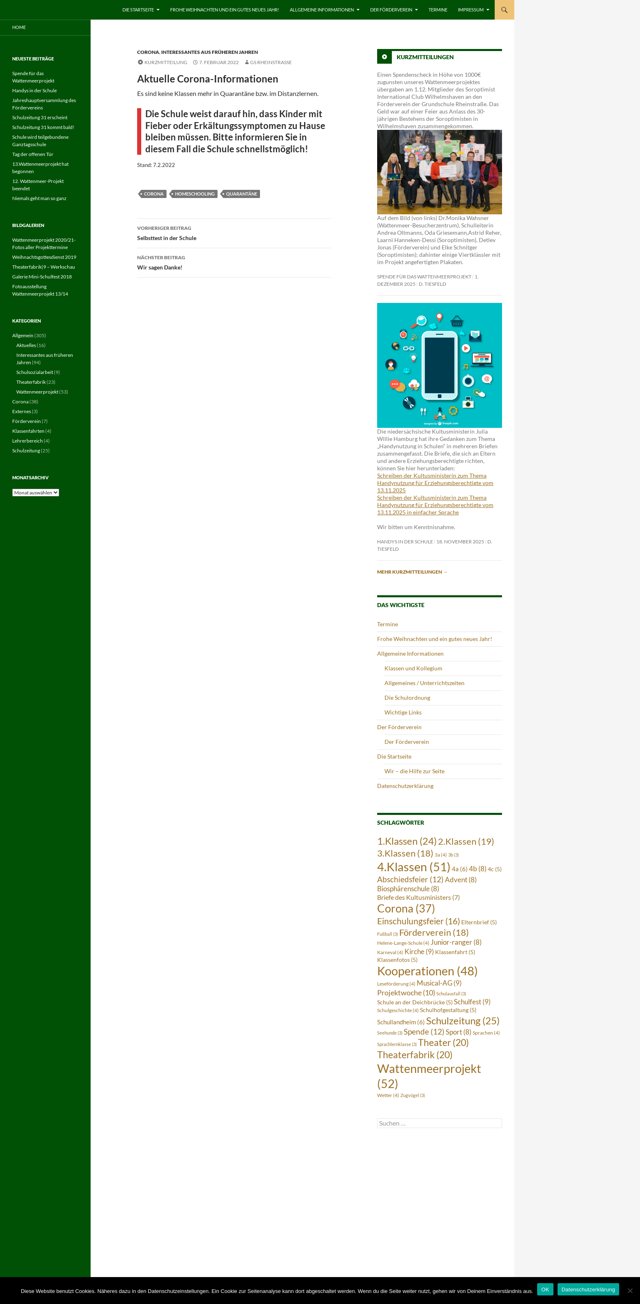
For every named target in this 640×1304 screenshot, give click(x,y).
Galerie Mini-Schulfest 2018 (42, 277)
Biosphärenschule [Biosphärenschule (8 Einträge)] (408, 889)
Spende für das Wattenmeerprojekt (424, 277)
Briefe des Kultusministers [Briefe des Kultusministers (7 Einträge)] (418, 897)
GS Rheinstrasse (271, 62)
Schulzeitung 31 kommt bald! (43, 127)
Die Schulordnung (407, 697)
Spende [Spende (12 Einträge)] (424, 1031)
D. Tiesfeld (432, 284)
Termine (438, 9)
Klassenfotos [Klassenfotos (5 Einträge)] (397, 960)
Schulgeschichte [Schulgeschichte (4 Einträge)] (398, 1010)
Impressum (471, 9)
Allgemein (22, 335)
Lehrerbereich (27, 441)
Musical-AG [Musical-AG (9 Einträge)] (439, 983)
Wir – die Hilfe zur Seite (414, 771)
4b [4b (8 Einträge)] (478, 869)
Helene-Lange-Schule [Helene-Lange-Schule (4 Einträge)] (403, 943)
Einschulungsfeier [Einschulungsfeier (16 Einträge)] (418, 921)
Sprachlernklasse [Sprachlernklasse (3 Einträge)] (397, 1044)
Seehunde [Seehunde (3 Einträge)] (389, 1032)
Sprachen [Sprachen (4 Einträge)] (486, 1033)
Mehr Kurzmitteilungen (412, 572)
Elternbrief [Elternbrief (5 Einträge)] (479, 922)
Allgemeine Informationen (322, 9)
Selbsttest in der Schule (234, 232)
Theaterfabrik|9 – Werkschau (43, 267)
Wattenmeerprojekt (37, 392)
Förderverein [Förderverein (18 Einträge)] (434, 932)
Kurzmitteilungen (425, 56)
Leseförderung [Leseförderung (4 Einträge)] (396, 984)
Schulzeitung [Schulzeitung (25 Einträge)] (463, 1020)
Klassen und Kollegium (413, 668)
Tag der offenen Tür (32, 154)
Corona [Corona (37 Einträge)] (406, 908)
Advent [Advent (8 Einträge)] (461, 880)
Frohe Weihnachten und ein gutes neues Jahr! (224, 9)
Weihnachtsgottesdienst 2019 (44, 257)
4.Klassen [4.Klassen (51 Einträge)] (414, 866)
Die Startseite (138, 9)
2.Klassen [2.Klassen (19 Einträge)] (466, 841)
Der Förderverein (391, 9)
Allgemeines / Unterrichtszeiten (424, 682)
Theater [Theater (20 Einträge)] (443, 1042)
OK (545, 1289)
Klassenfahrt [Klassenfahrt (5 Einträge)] (455, 952)
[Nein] (630, 1290)
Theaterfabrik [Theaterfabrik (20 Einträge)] (415, 1054)
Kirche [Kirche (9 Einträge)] (419, 951)
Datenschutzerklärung (405, 785)
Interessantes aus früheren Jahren (209, 52)
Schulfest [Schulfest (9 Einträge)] (472, 1001)
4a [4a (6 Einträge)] (460, 868)
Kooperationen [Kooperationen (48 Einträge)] (427, 971)
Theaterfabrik (31, 382)
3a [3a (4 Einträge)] (441, 855)
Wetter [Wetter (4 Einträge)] (388, 1095)
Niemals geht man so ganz (39, 198)
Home (19, 27)
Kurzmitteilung (165, 62)
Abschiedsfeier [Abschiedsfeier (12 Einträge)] (410, 879)
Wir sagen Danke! (234, 262)
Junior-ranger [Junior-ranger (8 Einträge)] (456, 942)
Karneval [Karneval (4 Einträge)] (390, 952)
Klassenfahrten (28, 431)
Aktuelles (26, 345)
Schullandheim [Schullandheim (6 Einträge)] (401, 1022)
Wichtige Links (403, 712)
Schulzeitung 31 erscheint (39, 117)
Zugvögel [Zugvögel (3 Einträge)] (412, 1095)
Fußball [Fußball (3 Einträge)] (387, 934)
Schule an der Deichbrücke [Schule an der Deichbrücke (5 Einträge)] (415, 1002)
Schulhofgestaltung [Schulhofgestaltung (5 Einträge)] (448, 1010)
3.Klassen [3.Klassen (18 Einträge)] (405, 853)
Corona (148, 52)
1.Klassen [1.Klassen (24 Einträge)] (407, 841)
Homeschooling (195, 193)
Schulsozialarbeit (34, 372)
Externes (21, 411)
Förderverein (26, 421)
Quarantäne (241, 193)
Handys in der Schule (405, 542)
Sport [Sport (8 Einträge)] (458, 1032)
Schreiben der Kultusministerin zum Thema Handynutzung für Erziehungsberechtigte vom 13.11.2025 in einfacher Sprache (435, 505)
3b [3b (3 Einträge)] (453, 854)
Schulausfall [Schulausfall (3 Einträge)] (451, 993)
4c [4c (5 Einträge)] (495, 869)
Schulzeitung (26, 450)
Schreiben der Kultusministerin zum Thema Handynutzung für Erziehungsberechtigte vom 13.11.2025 (435, 483)
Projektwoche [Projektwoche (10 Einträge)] (406, 992)
